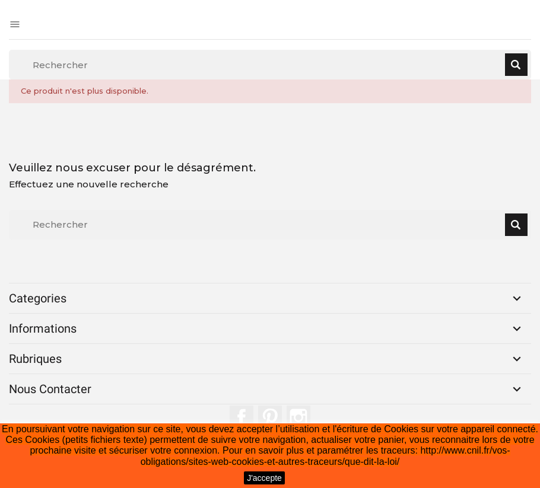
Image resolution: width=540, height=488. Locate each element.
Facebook (241, 417)
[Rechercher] (270, 64)
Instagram (298, 417)
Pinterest (270, 417)
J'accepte (264, 478)
